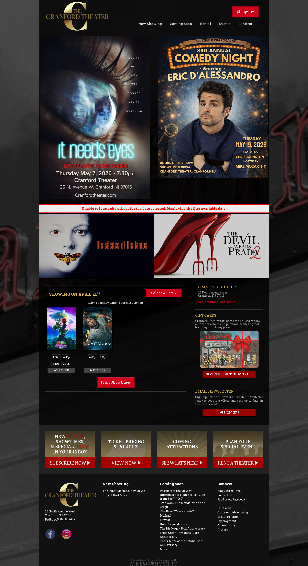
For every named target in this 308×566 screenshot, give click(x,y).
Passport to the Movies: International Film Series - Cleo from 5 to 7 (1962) (182, 494)
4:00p (55, 357)
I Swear (165, 520)
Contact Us (227, 302)
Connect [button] (246, 23)
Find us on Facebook (231, 499)
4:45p (66, 357)
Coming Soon (181, 23)
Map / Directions (229, 491)
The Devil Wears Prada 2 (177, 511)
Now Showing (150, 23)
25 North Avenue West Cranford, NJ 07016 (60, 513)
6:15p (56, 363)
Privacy (222, 529)
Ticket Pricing (227, 517)
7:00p (66, 363)
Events (225, 23)
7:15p (103, 357)
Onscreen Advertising (232, 512)
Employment (226, 521)
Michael (165, 515)
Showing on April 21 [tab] (74, 294)
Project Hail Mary (115, 495)
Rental (205, 23)
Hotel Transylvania (173, 524)
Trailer (61, 370)
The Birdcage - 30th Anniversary (182, 528)
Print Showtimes (116, 382)
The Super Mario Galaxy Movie (124, 491)
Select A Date (164, 293)
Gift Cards (224, 508)
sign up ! (229, 412)
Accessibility (226, 525)
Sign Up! (245, 12)
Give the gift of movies (229, 374)
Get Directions (208, 302)
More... (164, 549)
